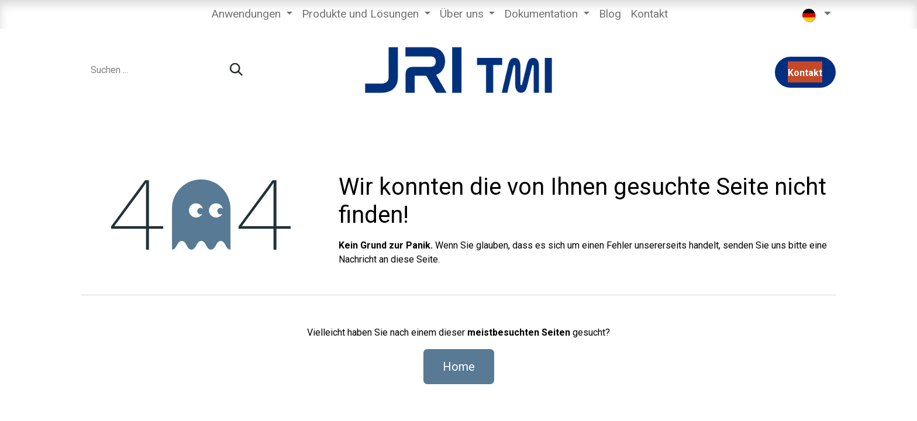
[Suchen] (236, 69)
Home (459, 367)
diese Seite (414, 259)
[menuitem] (251, 14)
